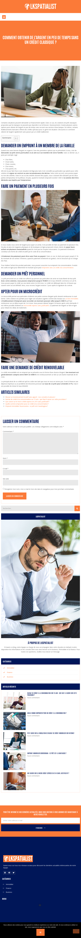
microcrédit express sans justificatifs (36, 305)
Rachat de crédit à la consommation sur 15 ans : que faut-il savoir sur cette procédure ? (35, 399)
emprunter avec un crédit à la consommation (57, 268)
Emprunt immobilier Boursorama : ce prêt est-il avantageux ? (26, 406)
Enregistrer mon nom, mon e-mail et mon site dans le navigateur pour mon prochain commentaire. (39, 489)
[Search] (77, 508)
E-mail (5, 469)
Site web (6, 479)
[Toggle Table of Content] (14, 138)
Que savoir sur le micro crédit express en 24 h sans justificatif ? (27, 402)
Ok (40, 932)
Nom (5, 458)
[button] (4, 17)
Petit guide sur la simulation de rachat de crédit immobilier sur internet (50, 733)
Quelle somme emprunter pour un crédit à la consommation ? (27, 404)
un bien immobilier (71, 299)
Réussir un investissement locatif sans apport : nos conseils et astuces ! (30, 397)
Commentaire (8, 431)
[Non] (76, 931)
